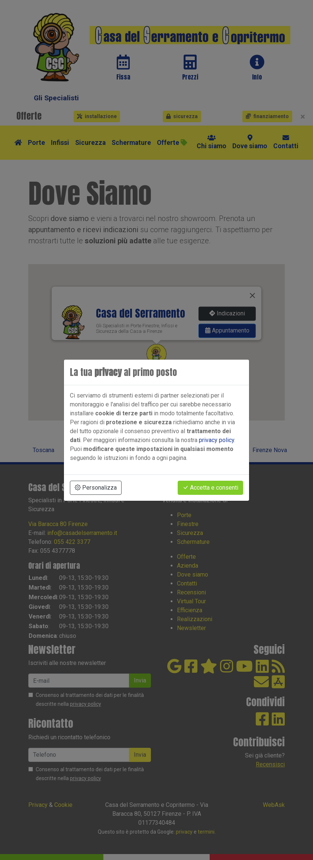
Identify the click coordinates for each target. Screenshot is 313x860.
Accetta (210, 487)
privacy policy (216, 440)
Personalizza (96, 487)
